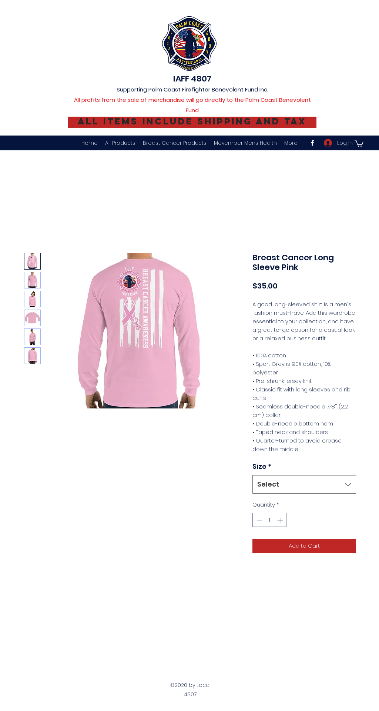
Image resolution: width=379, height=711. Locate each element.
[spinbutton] (270, 520)
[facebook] (312, 143)
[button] (359, 143)
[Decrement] (259, 520)
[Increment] (281, 520)
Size (261, 466)
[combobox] (304, 484)
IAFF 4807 (192, 78)
